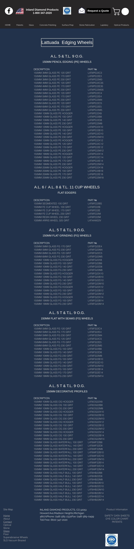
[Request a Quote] (99, 10)
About (6, 518)
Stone (6, 528)
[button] (121, 11)
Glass (6, 531)
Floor (6, 534)
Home (6, 515)
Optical (7, 524)
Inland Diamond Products (42, 9)
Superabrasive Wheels (15, 537)
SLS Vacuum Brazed (14, 540)
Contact (7, 521)
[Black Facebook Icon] (9, 11)
